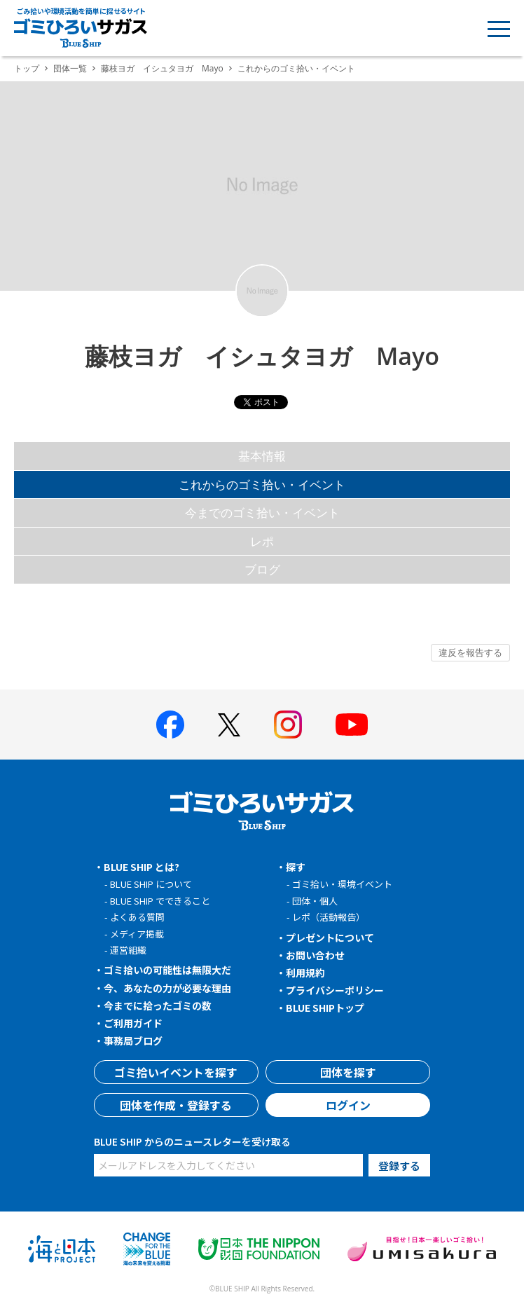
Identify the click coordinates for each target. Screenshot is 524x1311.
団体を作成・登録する (176, 1105)
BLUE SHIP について (151, 884)
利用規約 (305, 973)
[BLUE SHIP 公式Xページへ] (229, 724)
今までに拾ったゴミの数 (158, 1005)
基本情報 (262, 456)
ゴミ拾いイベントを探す (175, 1072)
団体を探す (348, 1072)
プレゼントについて (330, 938)
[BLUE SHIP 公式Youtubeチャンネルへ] (352, 724)
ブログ (262, 569)
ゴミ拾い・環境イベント (342, 884)
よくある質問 (137, 917)
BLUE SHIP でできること (160, 900)
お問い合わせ (315, 955)
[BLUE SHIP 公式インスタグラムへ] (288, 725)
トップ (26, 68)
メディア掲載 (137, 933)
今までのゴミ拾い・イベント (262, 513)
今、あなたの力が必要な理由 (167, 988)
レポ (262, 541)
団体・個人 (315, 900)
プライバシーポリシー (335, 990)
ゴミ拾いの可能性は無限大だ (167, 970)
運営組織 (128, 949)
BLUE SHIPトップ (325, 1008)
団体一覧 (70, 68)
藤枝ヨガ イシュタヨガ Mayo (162, 68)
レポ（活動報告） (328, 917)
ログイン (348, 1105)
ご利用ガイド (133, 1023)
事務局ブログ (133, 1041)
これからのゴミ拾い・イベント (262, 484)
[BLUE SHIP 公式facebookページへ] (170, 725)
